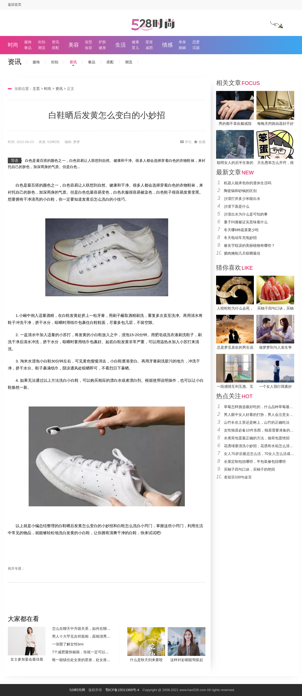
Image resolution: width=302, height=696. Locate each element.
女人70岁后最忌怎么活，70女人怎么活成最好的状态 (259, 454)
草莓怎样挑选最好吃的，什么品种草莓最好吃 (259, 407)
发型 (88, 42)
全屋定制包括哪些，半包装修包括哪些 (255, 461)
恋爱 (196, 42)
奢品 (28, 48)
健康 (135, 42)
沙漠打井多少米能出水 (242, 198)
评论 (188, 142)
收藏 (202, 142)
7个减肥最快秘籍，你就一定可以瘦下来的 (86, 652)
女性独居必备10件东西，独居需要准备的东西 (259, 430)
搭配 (55, 48)
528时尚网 (77, 690)
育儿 (135, 48)
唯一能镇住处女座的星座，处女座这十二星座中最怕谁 (96, 660)
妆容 (88, 48)
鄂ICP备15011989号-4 (122, 690)
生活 (120, 45)
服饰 (28, 42)
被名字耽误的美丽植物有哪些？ (249, 245)
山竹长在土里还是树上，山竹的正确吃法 (257, 422)
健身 (102, 48)
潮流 (41, 48)
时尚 (13, 45)
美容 (73, 45)
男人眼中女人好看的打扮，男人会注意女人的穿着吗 (259, 414)
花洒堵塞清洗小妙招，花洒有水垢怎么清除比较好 (259, 446)
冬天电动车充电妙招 (240, 238)
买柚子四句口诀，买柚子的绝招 (249, 469)
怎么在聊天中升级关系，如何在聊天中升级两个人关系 (96, 628)
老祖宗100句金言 (238, 477)
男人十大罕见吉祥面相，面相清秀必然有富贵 (88, 636)
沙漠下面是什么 (236, 206)
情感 (167, 45)
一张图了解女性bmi (68, 644)
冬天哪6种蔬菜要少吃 (241, 230)
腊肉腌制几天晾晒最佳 (242, 253)
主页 (36, 89)
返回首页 (14, 5)
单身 (182, 42)
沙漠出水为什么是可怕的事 (246, 214)
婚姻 (182, 48)
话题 (196, 48)
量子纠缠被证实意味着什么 (246, 222)
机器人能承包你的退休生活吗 (247, 183)
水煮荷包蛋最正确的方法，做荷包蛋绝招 (257, 438)
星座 (149, 42)
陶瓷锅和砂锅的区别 (240, 191)
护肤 (102, 42)
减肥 (149, 48)
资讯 (55, 42)
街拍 (41, 42)
